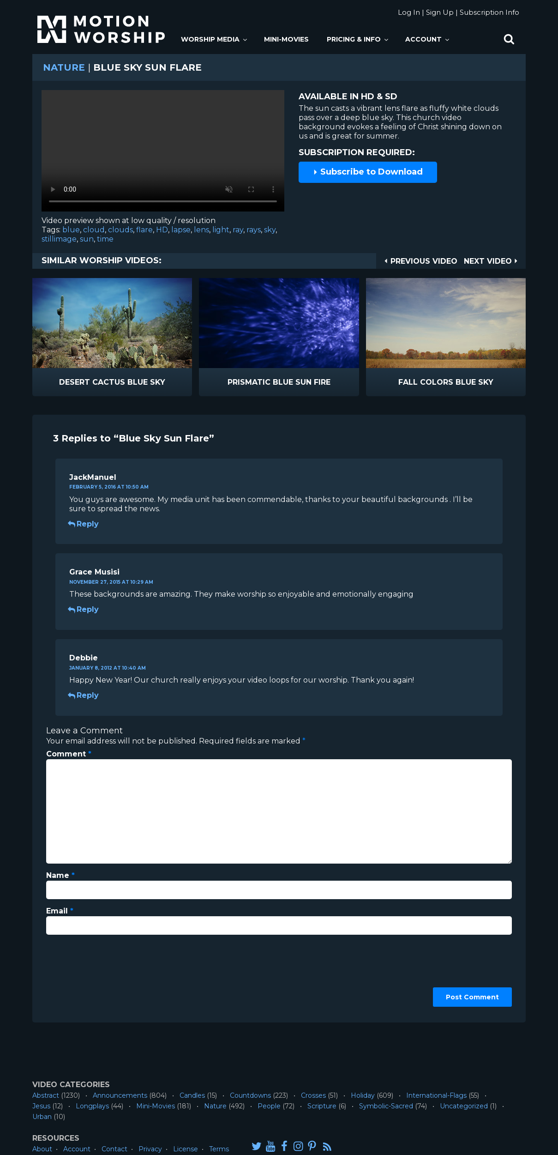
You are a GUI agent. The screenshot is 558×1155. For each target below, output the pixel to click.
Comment (68, 754)
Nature (64, 67)
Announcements (120, 1095)
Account (427, 39)
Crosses (313, 1095)
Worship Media (214, 39)
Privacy (150, 1149)
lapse (181, 229)
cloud (94, 229)
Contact (114, 1149)
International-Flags (436, 1095)
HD (162, 229)
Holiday (363, 1095)
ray (238, 229)
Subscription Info (489, 12)
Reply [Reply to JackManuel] (84, 524)
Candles (192, 1095)
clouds (120, 229)
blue (71, 229)
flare (144, 229)
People (269, 1106)
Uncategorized (464, 1106)
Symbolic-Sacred (386, 1106)
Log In (409, 12)
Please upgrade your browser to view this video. (163, 153)
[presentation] (84, 975)
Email (59, 911)
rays (253, 229)
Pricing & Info (358, 39)
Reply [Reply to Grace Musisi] (84, 609)
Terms (219, 1149)
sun (87, 239)
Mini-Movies (286, 39)
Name (60, 875)
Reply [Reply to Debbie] (84, 695)
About (42, 1149)
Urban (42, 1117)
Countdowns (250, 1095)
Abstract (45, 1095)
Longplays (92, 1106)
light (220, 229)
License (185, 1149)
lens (201, 229)
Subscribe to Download (368, 172)
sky (270, 229)
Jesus (41, 1106)
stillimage (59, 239)
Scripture (321, 1106)
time (105, 239)
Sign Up (440, 12)
